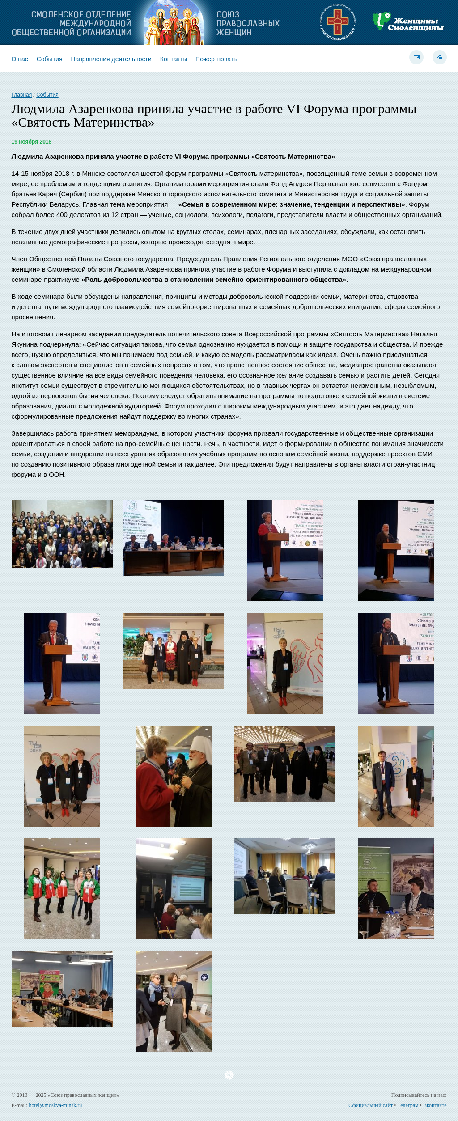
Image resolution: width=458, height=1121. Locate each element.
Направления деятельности (111, 59)
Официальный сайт (370, 1105)
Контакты (173, 59)
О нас (20, 59)
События (50, 59)
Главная (22, 95)
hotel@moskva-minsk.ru (55, 1105)
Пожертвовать (216, 59)
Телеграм (407, 1105)
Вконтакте (435, 1105)
